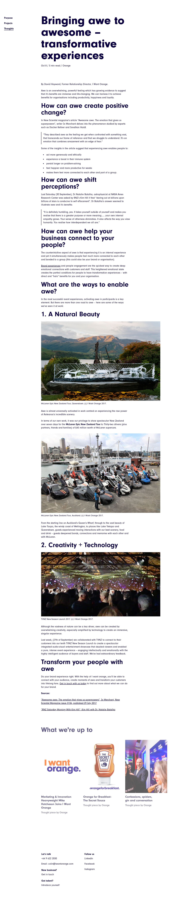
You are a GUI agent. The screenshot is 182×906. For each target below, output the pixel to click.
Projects (8, 23)
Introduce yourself (50, 885)
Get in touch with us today (73, 683)
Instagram (89, 869)
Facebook (89, 863)
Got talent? (47, 880)
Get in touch (47, 874)
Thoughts (9, 28)
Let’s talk (46, 854)
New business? (49, 870)
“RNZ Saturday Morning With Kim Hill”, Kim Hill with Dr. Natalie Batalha (78, 709)
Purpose (8, 17)
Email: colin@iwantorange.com (57, 863)
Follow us (89, 854)
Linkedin (88, 858)
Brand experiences (50, 265)
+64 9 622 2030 (49, 858)
